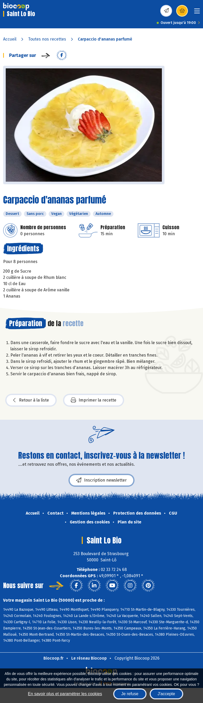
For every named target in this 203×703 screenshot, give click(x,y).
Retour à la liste (31, 400)
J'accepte (166, 694)
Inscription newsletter (101, 480)
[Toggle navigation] (197, 12)
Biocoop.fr (53, 658)
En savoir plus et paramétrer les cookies (65, 694)
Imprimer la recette (93, 400)
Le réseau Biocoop (89, 658)
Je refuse (129, 694)
